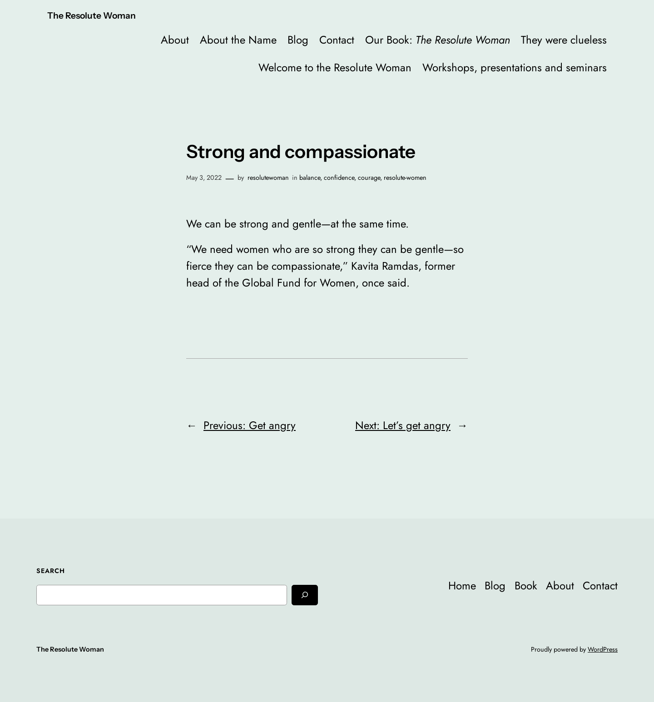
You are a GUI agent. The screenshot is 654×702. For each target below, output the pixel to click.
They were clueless (564, 40)
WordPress (603, 649)
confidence (339, 177)
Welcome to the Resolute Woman (334, 67)
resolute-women (405, 177)
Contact (336, 40)
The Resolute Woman (91, 15)
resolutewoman (268, 177)
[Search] (305, 595)
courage (369, 177)
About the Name (238, 40)
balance (309, 177)
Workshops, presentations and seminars (514, 67)
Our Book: (437, 40)
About (175, 40)
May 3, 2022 (204, 177)
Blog (297, 40)
